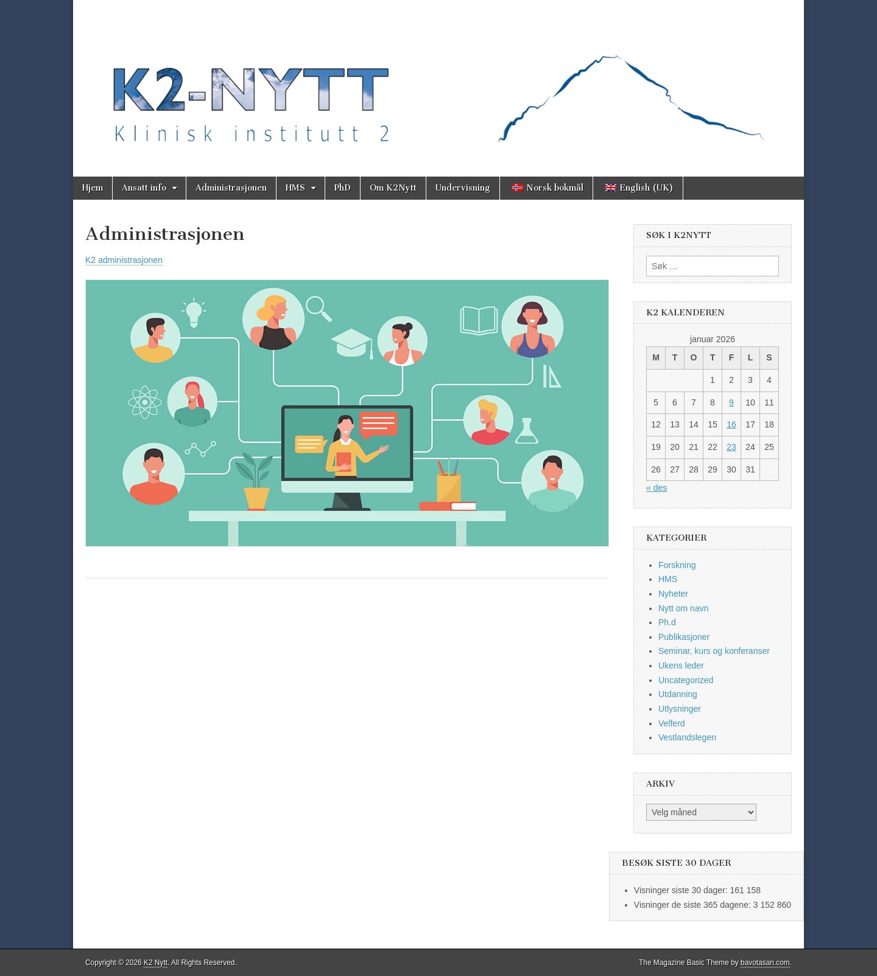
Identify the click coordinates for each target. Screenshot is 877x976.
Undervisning (462, 188)
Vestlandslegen (687, 737)
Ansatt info (144, 188)
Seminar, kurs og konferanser (714, 651)
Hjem (92, 188)
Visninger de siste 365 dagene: (693, 905)
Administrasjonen (231, 188)
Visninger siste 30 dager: (682, 890)
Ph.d (667, 622)
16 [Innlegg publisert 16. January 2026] (731, 424)
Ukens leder (681, 665)
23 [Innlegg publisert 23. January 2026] (731, 447)
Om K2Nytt (393, 188)
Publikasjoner (684, 637)
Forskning (677, 565)
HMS (295, 188)
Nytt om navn (683, 608)
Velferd (671, 723)
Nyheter (673, 594)
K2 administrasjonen (124, 260)
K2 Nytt (155, 962)
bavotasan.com (765, 962)
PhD (342, 188)
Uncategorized (685, 680)
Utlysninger (679, 709)
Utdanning (677, 694)
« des (656, 488)
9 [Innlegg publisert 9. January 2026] (731, 402)
